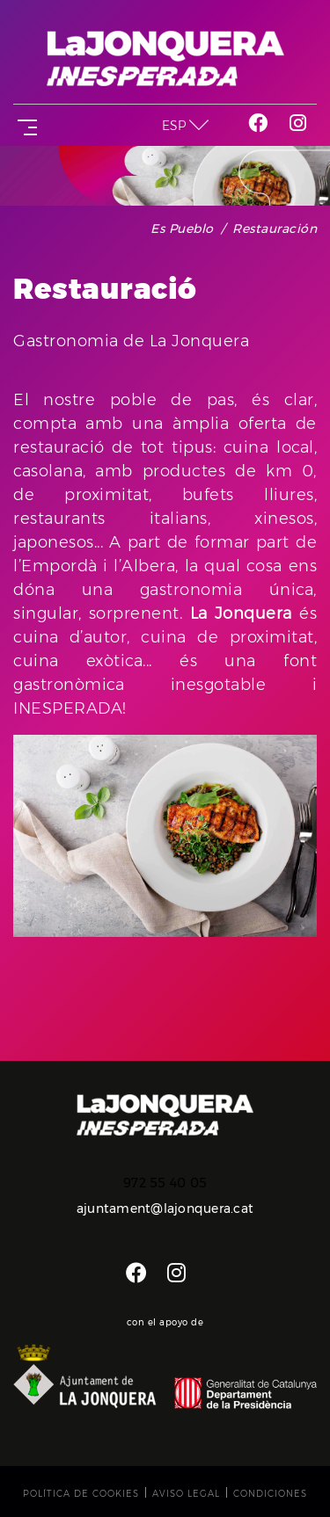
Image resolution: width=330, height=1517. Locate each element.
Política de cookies (81, 1493)
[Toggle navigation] (23, 125)
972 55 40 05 (165, 1183)
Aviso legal (186, 1493)
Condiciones (270, 1493)
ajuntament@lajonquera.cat (165, 1208)
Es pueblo (182, 228)
